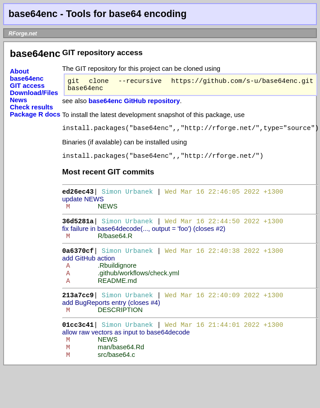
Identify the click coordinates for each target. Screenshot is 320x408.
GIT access (27, 85)
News (18, 100)
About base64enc (27, 75)
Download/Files (34, 92)
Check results (31, 107)
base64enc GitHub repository (134, 104)
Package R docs (35, 114)
